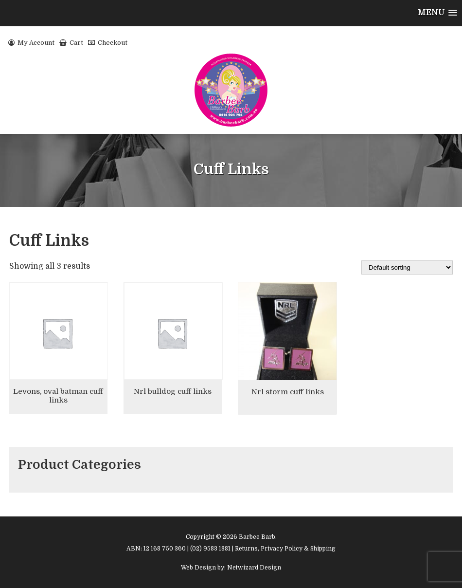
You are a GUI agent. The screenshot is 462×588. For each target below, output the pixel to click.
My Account (31, 42)
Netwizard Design (254, 567)
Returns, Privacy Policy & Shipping (285, 548)
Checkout (107, 42)
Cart (71, 42)
